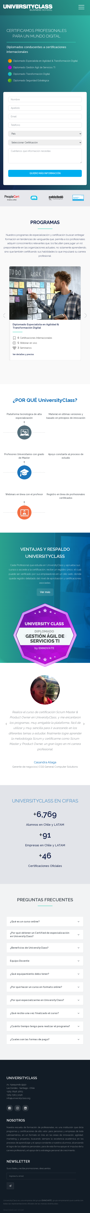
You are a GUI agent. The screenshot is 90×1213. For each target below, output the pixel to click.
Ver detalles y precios (23, 354)
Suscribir (10, 1186)
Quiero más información (45, 173)
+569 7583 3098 (15, 1095)
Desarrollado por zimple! (13, 1210)
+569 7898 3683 (15, 1091)
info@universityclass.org (18, 1098)
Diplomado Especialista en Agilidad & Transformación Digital (36, 326)
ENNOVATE (47, 1200)
